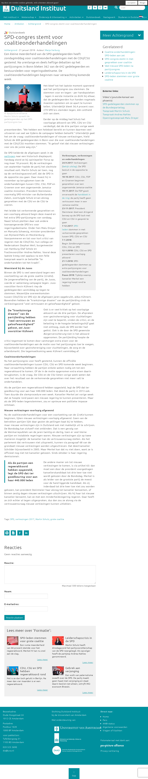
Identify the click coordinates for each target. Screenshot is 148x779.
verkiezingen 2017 (24, 519)
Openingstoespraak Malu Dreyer (121, 117)
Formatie (41, 630)
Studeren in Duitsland (130, 17)
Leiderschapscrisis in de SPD (78, 639)
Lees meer (42, 659)
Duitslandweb (93, 17)
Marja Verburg (52, 50)
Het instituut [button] (11, 17)
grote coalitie (57, 519)
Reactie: (9, 562)
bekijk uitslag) (70, 166)
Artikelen (19, 23)
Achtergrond (34, 23)
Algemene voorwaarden (115, 726)
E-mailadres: (11, 604)
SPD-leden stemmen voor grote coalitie (33, 639)
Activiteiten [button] (76, 17)
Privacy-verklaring (110, 750)
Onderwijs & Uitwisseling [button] (53, 17)
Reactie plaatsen (14, 617)
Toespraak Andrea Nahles (117, 114)
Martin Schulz (42, 519)
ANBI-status (109, 723)
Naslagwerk (109, 17)
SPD (12, 519)
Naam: (8, 591)
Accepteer (131, 3)
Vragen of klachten (112, 730)
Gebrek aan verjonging (72, 669)
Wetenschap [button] (29, 17)
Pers (105, 720)
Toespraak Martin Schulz (116, 110)
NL (143, 17)
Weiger (143, 3)
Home (7, 23)
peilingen (9, 156)
